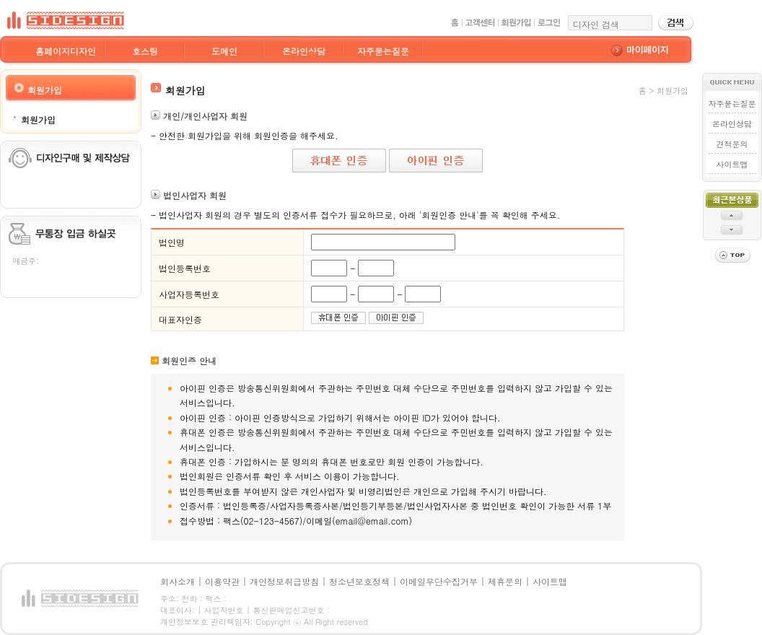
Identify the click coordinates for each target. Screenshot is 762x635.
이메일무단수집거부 (439, 581)
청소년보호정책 (359, 581)
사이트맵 (732, 164)
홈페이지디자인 (65, 51)
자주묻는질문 (383, 51)
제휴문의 (505, 581)
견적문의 (732, 144)
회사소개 (177, 581)
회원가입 (38, 119)
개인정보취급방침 (284, 581)
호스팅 (145, 51)
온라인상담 (303, 51)
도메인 (224, 51)
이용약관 (222, 581)
